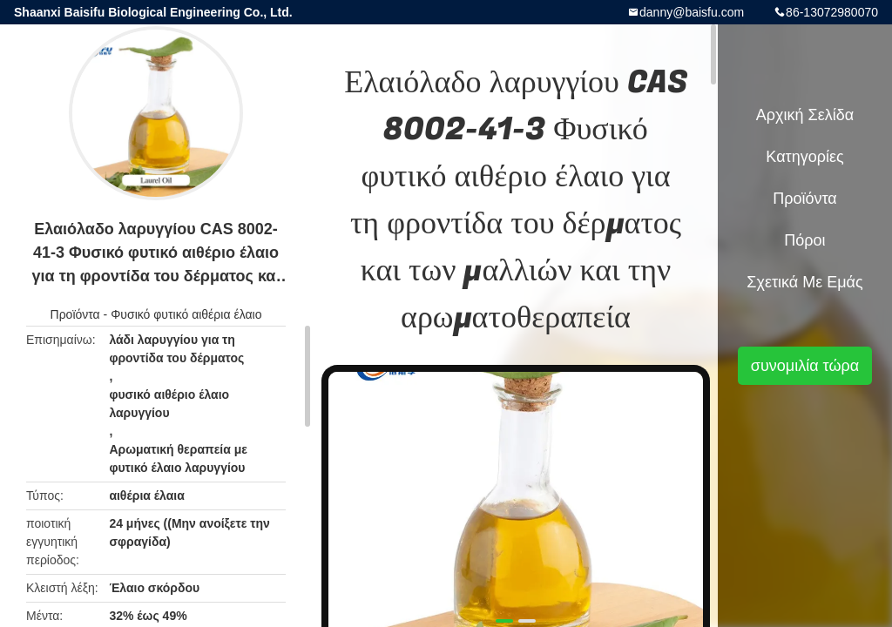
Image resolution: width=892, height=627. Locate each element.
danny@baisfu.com (691, 12)
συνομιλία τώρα (805, 365)
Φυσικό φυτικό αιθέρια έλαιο (186, 314)
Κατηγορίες (804, 156)
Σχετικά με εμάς (804, 282)
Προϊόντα (75, 314)
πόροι (804, 240)
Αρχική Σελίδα (805, 115)
